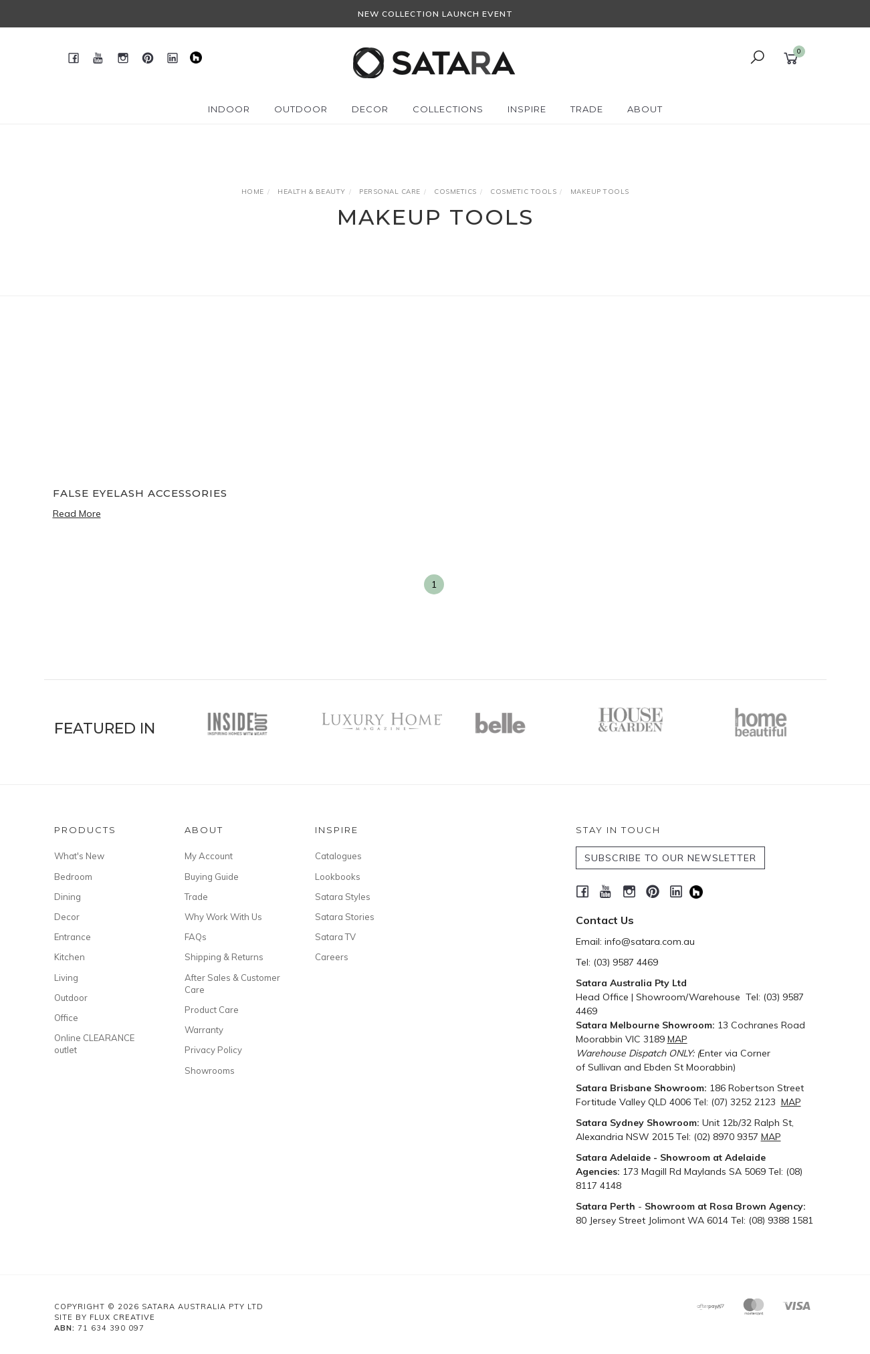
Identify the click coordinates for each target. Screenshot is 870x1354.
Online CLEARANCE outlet (94, 1043)
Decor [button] (370, 109)
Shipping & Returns (224, 956)
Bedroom (73, 876)
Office (66, 1017)
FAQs (196, 936)
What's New (79, 856)
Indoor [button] (229, 109)
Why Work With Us (223, 916)
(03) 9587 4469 (625, 962)
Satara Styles (342, 896)
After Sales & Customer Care (232, 983)
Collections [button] (448, 109)
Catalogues (338, 856)
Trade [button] (586, 109)
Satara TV (335, 936)
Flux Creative (122, 1317)
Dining (67, 896)
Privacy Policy (213, 1049)
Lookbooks (337, 876)
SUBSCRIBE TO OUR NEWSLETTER (670, 858)
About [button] (645, 109)
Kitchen (69, 956)
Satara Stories (344, 916)
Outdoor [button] (301, 109)
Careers (331, 956)
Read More (77, 513)
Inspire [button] (527, 109)
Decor (67, 916)
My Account (209, 856)
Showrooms (210, 1070)
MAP (677, 1039)
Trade (196, 896)
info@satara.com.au (650, 941)
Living (66, 977)
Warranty (204, 1029)
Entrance (72, 936)
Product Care (212, 1009)
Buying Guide (212, 876)
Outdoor (71, 997)
